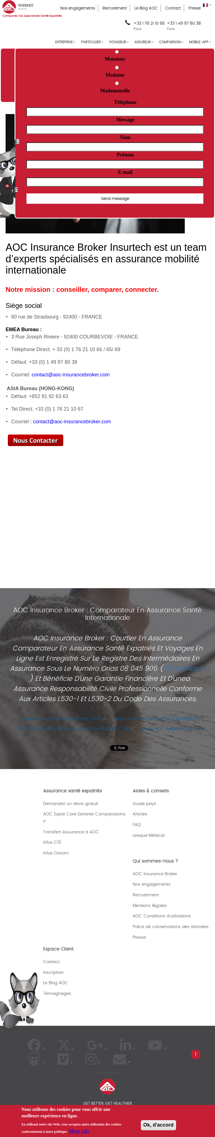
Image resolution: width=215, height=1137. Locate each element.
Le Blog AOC (146, 8)
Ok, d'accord (158, 1125)
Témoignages (57, 994)
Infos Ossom (56, 853)
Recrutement (114, 8)
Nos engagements (77, 8)
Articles (140, 814)
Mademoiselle (115, 91)
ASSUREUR (142, 42)
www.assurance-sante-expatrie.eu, (158, 718)
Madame (115, 75)
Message (125, 119)
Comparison (170, 42)
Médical (156, 835)
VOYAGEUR (117, 42)
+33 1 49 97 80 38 (184, 24)
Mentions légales (150, 906)
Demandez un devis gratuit (70, 804)
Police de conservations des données (171, 927)
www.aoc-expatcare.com (175, 728)
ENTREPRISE (64, 42)
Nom (125, 137)
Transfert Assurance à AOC (71, 832)
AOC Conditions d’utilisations (162, 916)
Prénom (125, 155)
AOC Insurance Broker (155, 874)
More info (79, 1131)
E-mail (125, 172)
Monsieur (115, 59)
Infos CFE (52, 842)
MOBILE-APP (198, 42)
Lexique (140, 835)
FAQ (137, 825)
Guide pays (144, 804)
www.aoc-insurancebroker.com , (65, 718)
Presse (194, 8)
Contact (173, 8)
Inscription (53, 972)
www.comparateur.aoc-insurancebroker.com (76, 728)
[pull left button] (195, 1054)
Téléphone (125, 102)
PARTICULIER (91, 42)
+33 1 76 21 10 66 (149, 27)
